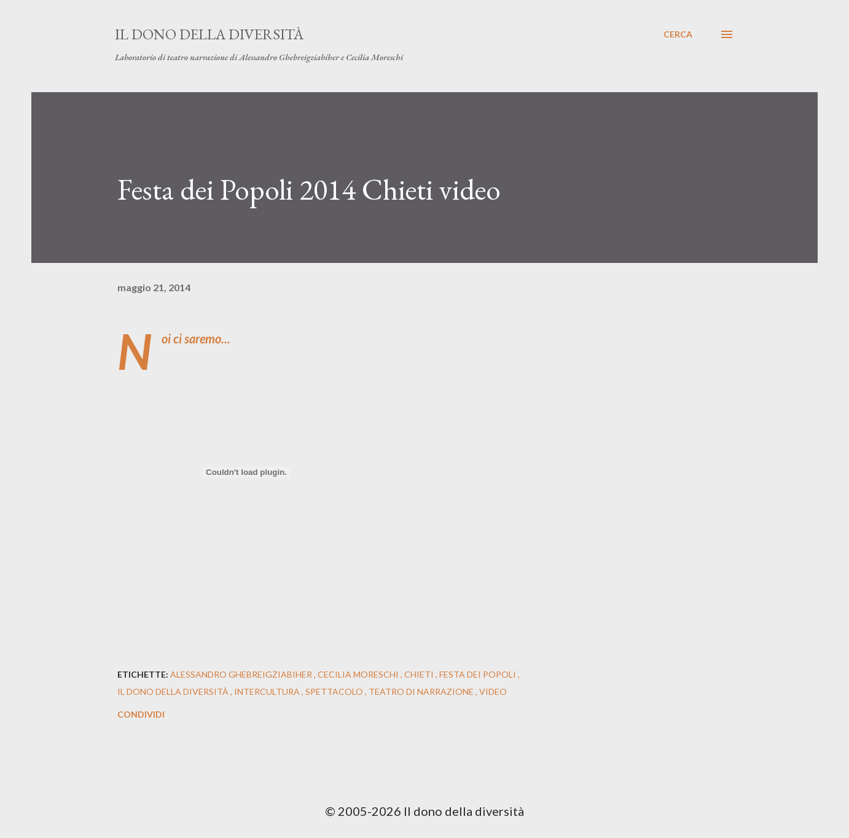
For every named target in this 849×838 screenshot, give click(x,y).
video (493, 691)
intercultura (268, 691)
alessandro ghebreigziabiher (242, 674)
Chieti (420, 674)
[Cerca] (677, 34)
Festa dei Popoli (478, 674)
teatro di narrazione (422, 691)
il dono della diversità (173, 691)
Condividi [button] (141, 714)
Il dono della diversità (209, 34)
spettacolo (335, 691)
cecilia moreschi (359, 674)
